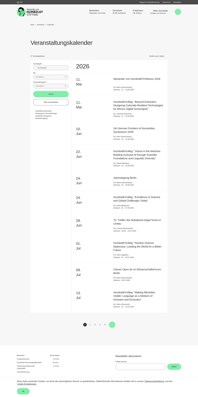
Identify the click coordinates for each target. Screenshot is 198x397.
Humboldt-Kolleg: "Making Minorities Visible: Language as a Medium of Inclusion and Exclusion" (134, 296)
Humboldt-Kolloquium (43, 116)
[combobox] (51, 77)
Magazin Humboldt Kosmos (150, 2)
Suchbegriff (37, 64)
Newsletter (177, 2)
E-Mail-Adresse (121, 362)
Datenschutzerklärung (154, 381)
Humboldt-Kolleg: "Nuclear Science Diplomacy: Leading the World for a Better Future (137, 246)
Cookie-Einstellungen (26, 384)
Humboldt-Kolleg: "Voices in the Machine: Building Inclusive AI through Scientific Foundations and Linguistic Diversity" (137, 155)
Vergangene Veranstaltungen (46, 113)
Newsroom (166, 2)
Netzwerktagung (41, 118)
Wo (34, 73)
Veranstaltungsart (39, 82)
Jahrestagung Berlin (126, 177)
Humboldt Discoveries (43, 111)
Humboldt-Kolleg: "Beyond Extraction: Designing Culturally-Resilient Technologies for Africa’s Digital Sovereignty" (138, 105)
